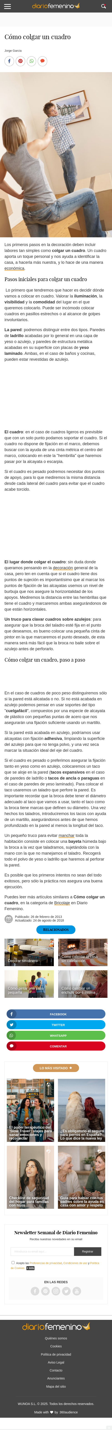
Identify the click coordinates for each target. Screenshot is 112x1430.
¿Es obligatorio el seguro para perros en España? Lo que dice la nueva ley (82, 1134)
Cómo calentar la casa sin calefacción (80, 959)
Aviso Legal (56, 1362)
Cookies (56, 1346)
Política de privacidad (56, 1354)
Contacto (56, 1370)
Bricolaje (62, 903)
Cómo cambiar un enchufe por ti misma (78, 990)
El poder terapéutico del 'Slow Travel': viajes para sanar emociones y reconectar (30, 1132)
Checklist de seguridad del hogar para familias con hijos (29, 1201)
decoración (63, 568)
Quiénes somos (56, 1338)
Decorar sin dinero (23, 961)
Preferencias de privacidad (46, 1263)
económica (14, 268)
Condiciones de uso (75, 1263)
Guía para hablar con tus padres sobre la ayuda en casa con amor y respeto (82, 1201)
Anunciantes (56, 1378)
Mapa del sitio (56, 1386)
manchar (67, 835)
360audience (69, 1412)
